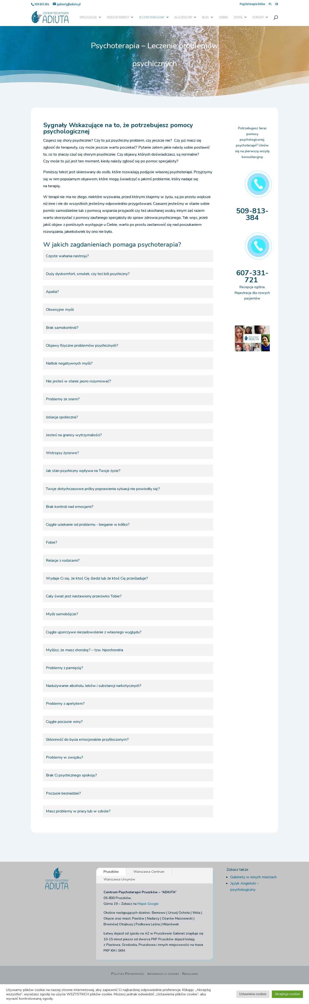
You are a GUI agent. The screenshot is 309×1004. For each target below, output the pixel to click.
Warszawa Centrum (148, 871)
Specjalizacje (88, 17)
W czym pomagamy (151, 17)
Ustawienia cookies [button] (253, 994)
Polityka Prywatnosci (127, 974)
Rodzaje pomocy (118, 17)
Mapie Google (148, 903)
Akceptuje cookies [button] (287, 994)
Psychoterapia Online (252, 4)
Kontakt (258, 17)
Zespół (237, 17)
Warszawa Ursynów (119, 879)
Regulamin (190, 974)
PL (270, 4)
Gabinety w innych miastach (253, 877)
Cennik (223, 17)
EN (276, 4)
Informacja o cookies (163, 974)
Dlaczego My (183, 17)
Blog (205, 17)
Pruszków (111, 871)
